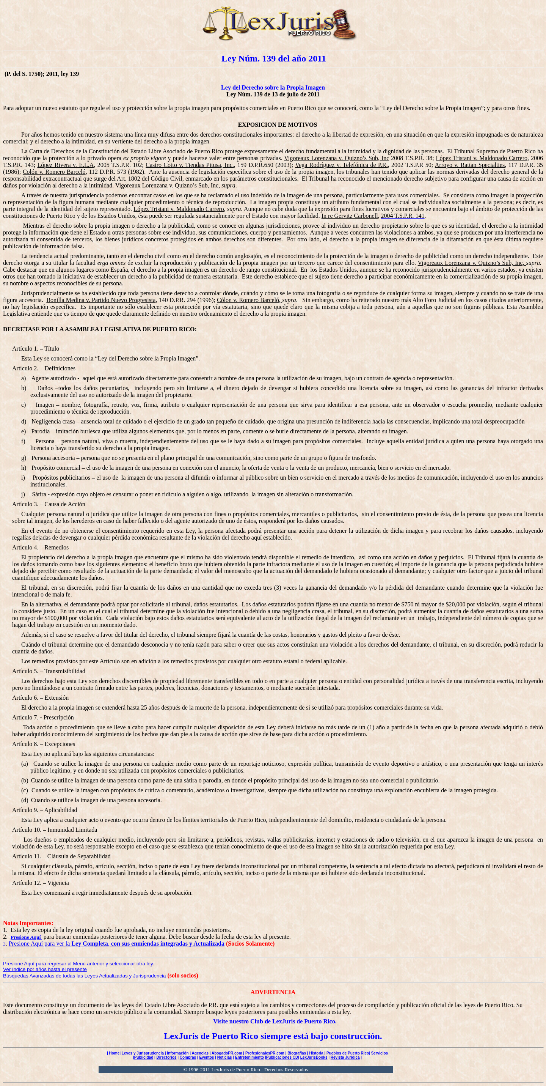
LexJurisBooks (314, 1057)
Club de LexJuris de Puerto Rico (292, 1021)
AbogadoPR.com (227, 1053)
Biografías (296, 1053)
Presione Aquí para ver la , (116, 943)
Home (114, 1053)
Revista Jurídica (345, 1057)
